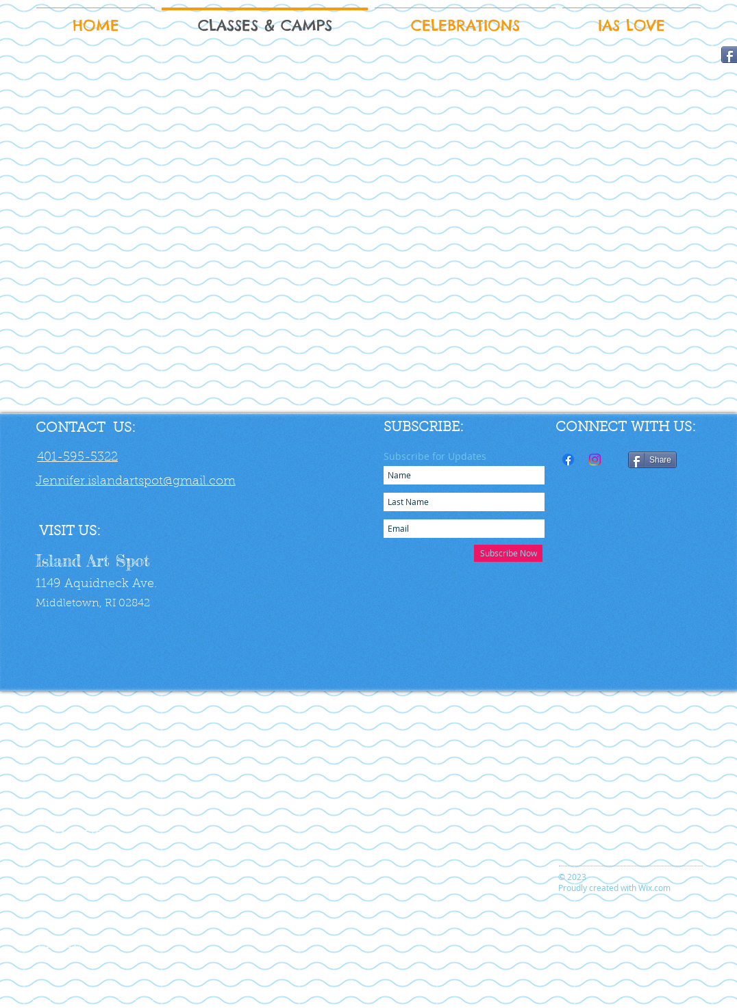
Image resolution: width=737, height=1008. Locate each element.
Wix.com (654, 887)
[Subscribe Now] (508, 553)
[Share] (652, 460)
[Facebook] (568, 459)
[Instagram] (595, 459)
